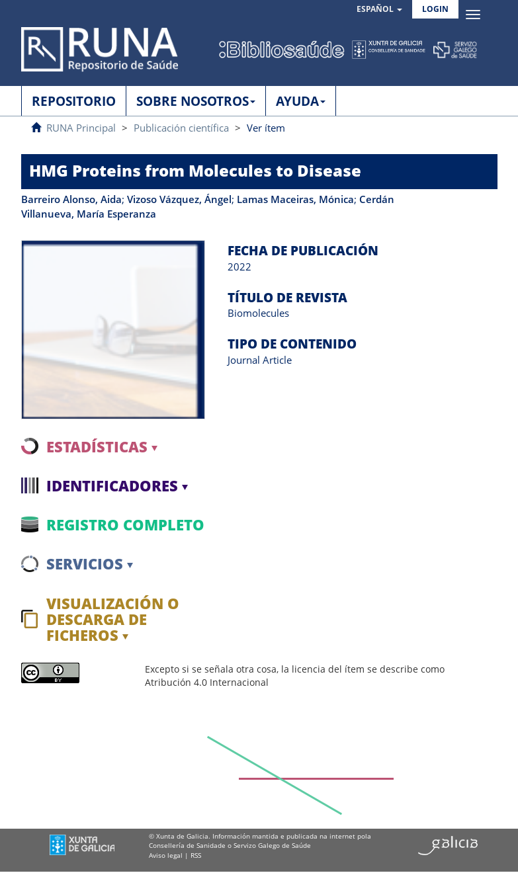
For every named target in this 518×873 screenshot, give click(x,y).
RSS (196, 855)
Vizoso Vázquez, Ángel (179, 199)
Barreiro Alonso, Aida (71, 199)
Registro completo (125, 524)
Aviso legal (166, 855)
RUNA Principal (81, 127)
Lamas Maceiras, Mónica (295, 199)
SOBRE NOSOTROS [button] (195, 101)
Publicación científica (181, 127)
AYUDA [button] (300, 101)
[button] (379, 9)
